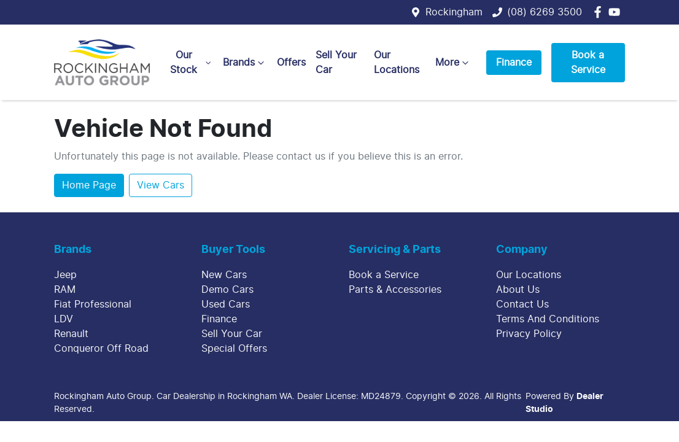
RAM (65, 290)
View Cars (160, 185)
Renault (71, 334)
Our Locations (396, 62)
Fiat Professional (92, 304)
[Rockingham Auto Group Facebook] (600, 12)
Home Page (89, 185)
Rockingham (454, 12)
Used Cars (225, 304)
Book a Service (588, 62)
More (453, 62)
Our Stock (191, 62)
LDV (63, 319)
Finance (514, 63)
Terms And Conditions (547, 319)
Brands (245, 62)
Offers (291, 63)
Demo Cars (227, 290)
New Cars (224, 275)
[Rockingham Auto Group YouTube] (616, 12)
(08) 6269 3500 (544, 12)
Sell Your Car (336, 62)
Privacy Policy (529, 334)
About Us (518, 290)
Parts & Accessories (395, 290)
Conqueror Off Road (101, 349)
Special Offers (234, 349)
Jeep (65, 275)
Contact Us (522, 304)
